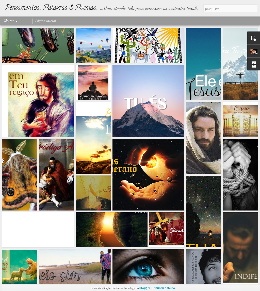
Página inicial (45, 21)
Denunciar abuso (163, 288)
